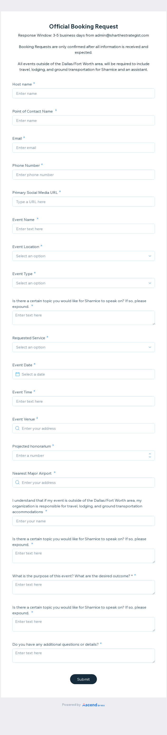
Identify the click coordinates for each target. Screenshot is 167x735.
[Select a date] (86, 374)
